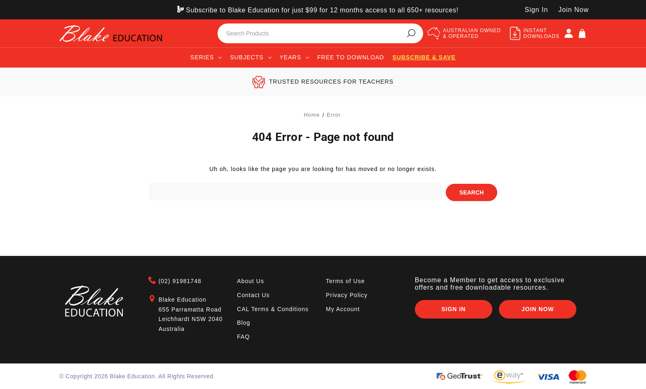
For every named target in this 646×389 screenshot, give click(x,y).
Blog (243, 322)
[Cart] (582, 33)
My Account (343, 308)
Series (206, 57)
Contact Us (253, 294)
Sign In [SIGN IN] (536, 9)
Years (294, 57)
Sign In (453, 308)
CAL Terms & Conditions (273, 308)
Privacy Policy (346, 294)
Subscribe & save (423, 57)
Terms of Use (345, 280)
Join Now (573, 9)
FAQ (243, 336)
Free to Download (350, 57)
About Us (250, 280)
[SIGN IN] (568, 33)
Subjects (250, 57)
